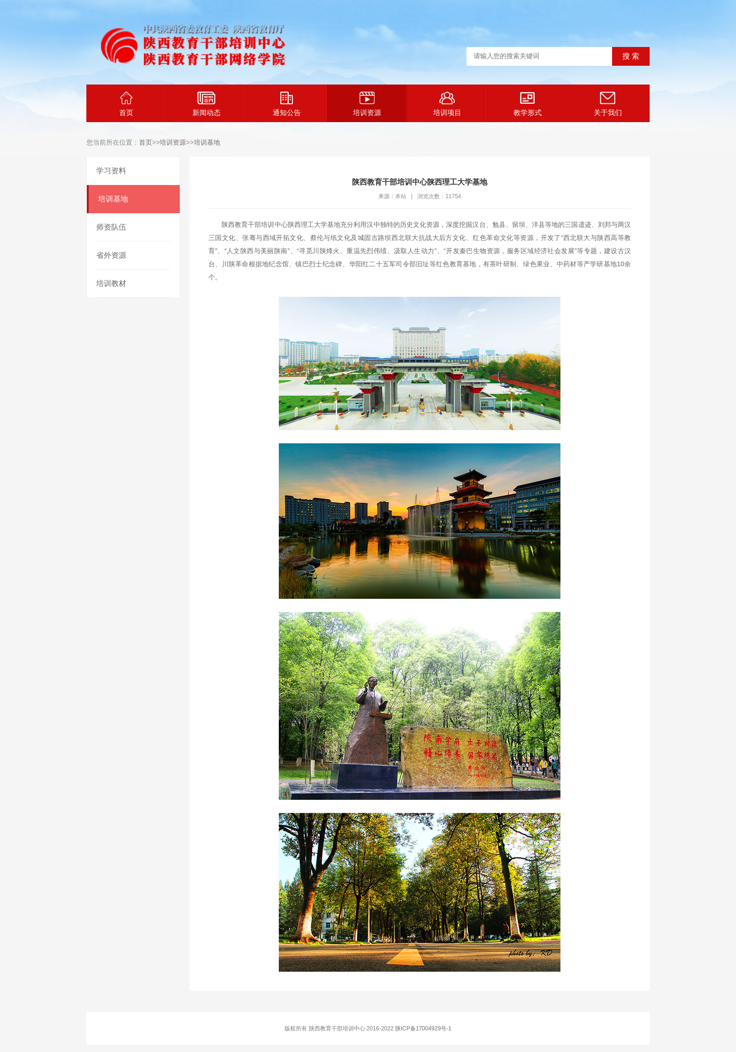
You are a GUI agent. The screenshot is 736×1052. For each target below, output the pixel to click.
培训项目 (447, 104)
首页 (126, 104)
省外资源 (111, 255)
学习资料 (111, 171)
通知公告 (287, 104)
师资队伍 (111, 227)
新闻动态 (206, 104)
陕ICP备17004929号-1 (423, 1028)
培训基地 (207, 142)
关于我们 (608, 104)
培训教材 (111, 283)
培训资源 (367, 104)
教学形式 (528, 104)
